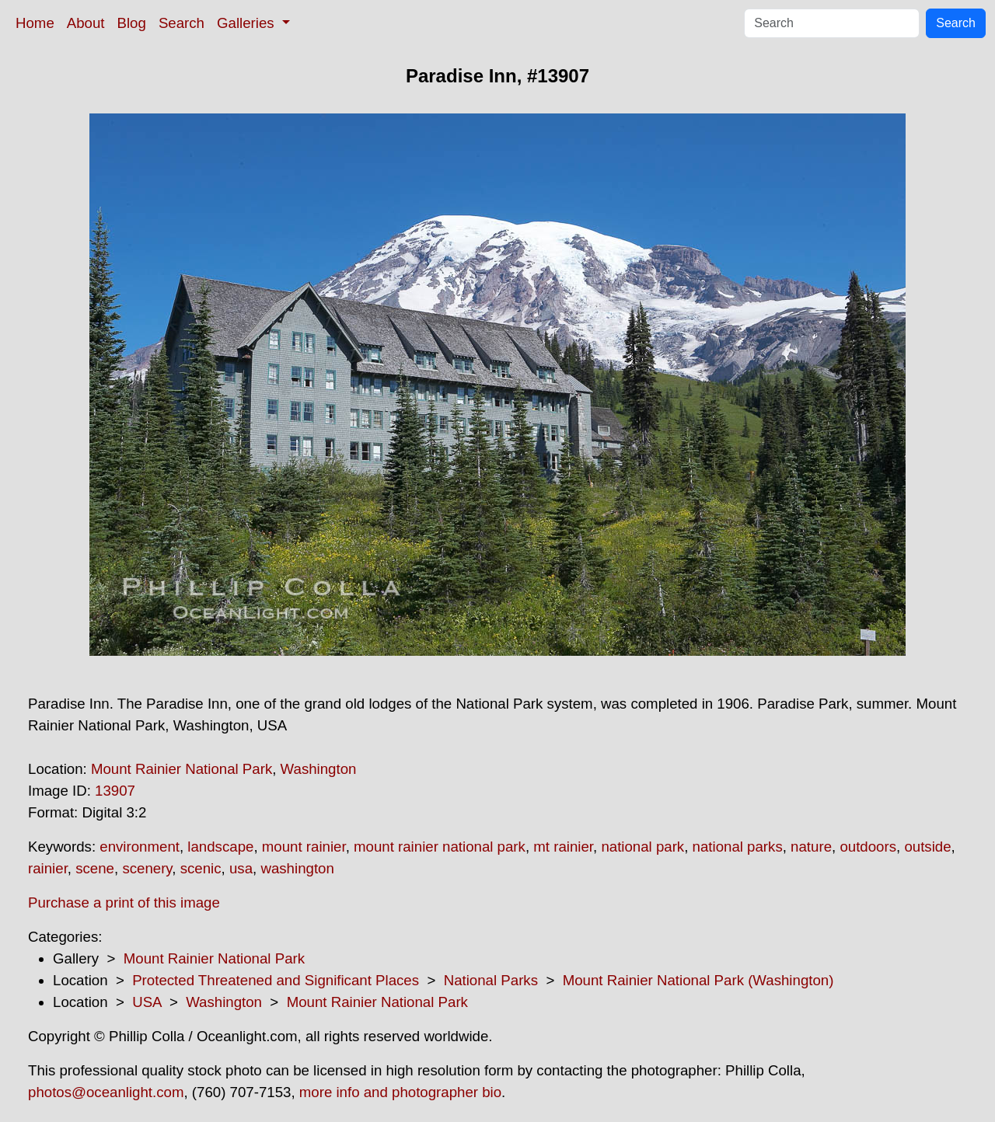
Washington (319, 769)
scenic (201, 868)
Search (181, 23)
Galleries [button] (247, 23)
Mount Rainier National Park (181, 769)
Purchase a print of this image (124, 902)
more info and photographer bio (400, 1092)
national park (642, 846)
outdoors (868, 846)
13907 (115, 790)
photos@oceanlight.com (105, 1092)
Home (35, 23)
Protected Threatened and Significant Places (275, 980)
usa (241, 868)
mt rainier (563, 846)
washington (296, 868)
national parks (738, 846)
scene (94, 868)
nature (811, 846)
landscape (220, 846)
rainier (48, 868)
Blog (131, 23)
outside (927, 846)
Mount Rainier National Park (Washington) (698, 980)
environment (140, 846)
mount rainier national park (439, 846)
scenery (147, 868)
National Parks (491, 980)
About (86, 23)
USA (146, 1002)
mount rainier (304, 846)
